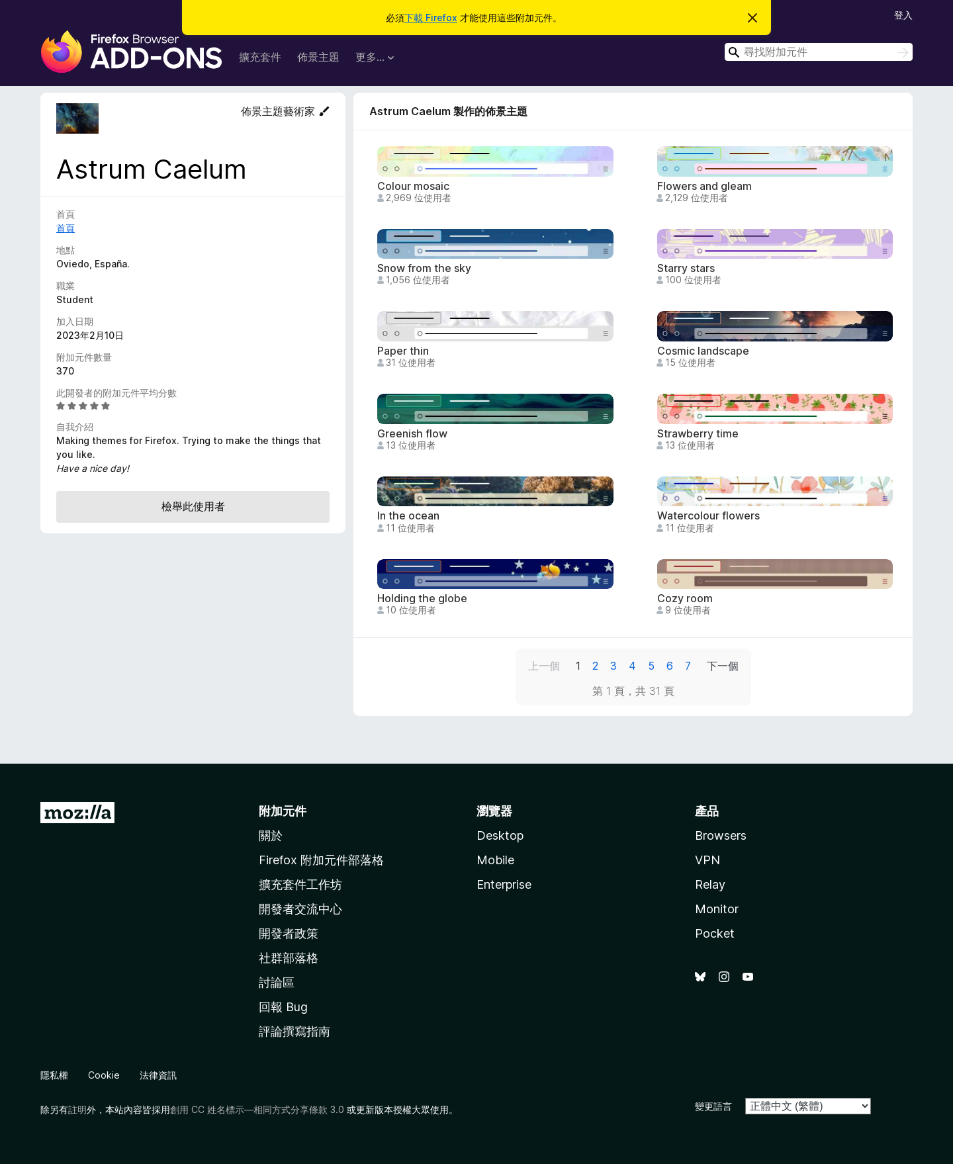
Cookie (104, 1075)
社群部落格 (288, 958)
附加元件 (282, 811)
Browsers (721, 835)
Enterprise (503, 884)
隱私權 (54, 1075)
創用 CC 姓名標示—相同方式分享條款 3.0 (257, 1109)
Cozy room (685, 598)
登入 (903, 15)
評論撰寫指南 (294, 1031)
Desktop (499, 835)
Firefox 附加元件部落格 (321, 860)
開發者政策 (288, 933)
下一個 (723, 665)
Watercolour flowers (708, 516)
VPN (707, 860)
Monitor (717, 909)
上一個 (544, 665)
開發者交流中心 (300, 909)
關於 (271, 835)
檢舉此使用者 (193, 506)
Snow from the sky (424, 268)
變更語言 (713, 1106)
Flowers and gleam (704, 186)
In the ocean (408, 516)
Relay (710, 884)
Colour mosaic (413, 186)
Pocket (715, 933)
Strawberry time (698, 433)
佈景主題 (318, 57)
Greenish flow (412, 433)
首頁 (65, 228)
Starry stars (686, 268)
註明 (77, 1109)
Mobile (495, 860)
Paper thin (403, 351)
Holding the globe (422, 598)
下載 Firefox (430, 17)
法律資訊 (158, 1075)
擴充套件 (260, 57)
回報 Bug (283, 1007)
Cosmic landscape (703, 351)
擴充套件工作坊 (300, 884)
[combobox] (819, 52)
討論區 (277, 982)
